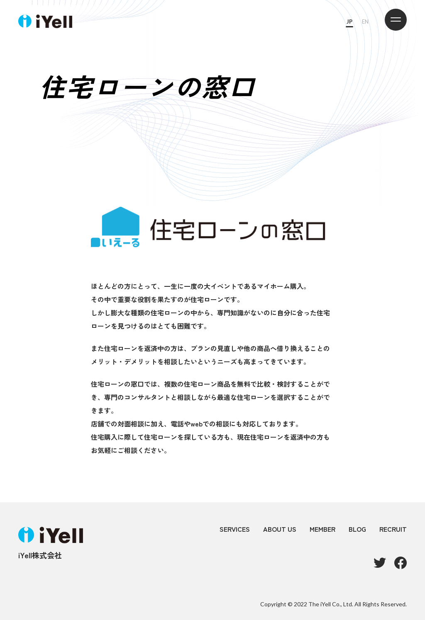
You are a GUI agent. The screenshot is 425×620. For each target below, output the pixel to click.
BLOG (357, 529)
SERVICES (235, 529)
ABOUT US (279, 529)
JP (349, 21)
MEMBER (322, 529)
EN (365, 21)
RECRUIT (393, 529)
